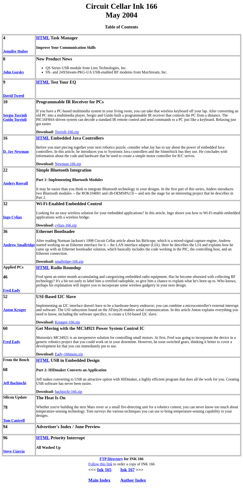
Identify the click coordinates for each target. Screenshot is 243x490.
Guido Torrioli (15, 120)
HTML (42, 37)
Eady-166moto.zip (69, 354)
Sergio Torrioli (15, 115)
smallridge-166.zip (69, 261)
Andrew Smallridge (19, 245)
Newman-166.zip (68, 164)
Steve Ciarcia (14, 451)
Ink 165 (104, 469)
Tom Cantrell (14, 420)
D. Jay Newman (16, 152)
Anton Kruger (14, 310)
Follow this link (100, 464)
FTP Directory (111, 459)
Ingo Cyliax (12, 217)
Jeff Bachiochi (14, 383)
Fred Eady (11, 290)
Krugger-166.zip (67, 322)
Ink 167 (127, 469)
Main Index (99, 480)
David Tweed (13, 96)
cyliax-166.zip (66, 225)
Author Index (133, 480)
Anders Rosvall (15, 183)
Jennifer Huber (15, 51)
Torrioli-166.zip (67, 132)
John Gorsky (13, 72)
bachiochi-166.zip (68, 392)
